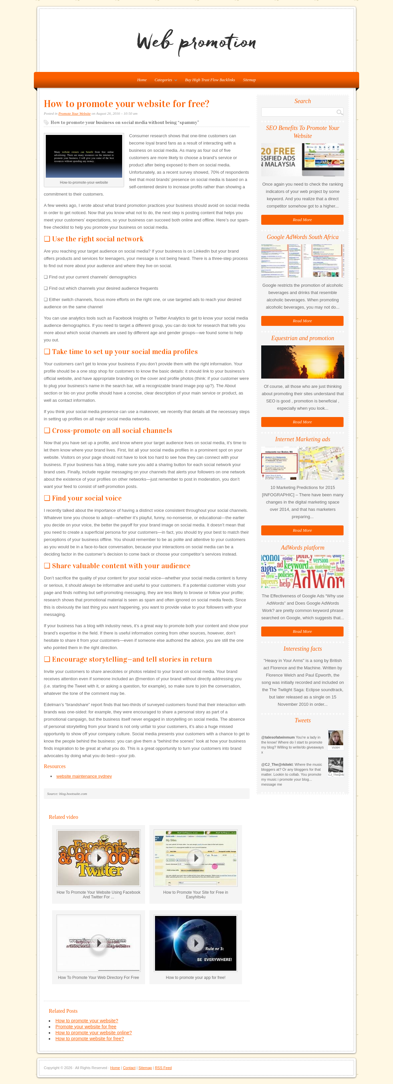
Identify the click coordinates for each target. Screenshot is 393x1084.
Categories (164, 81)
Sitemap (249, 80)
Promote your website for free (86, 1026)
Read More (302, 219)
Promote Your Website (74, 113)
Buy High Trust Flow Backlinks (210, 80)
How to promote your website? (86, 1020)
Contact (129, 1068)
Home (115, 1068)
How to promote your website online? (93, 1032)
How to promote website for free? (89, 1038)
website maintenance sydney (84, 776)
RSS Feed (163, 1068)
